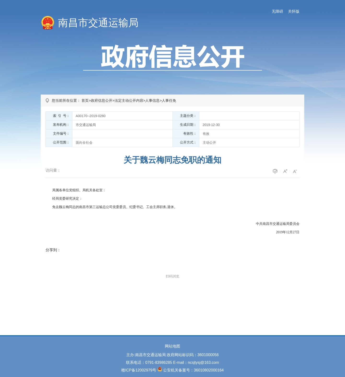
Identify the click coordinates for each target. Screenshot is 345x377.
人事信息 (152, 100)
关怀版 (293, 11)
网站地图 (172, 346)
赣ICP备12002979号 (138, 370)
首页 (85, 100)
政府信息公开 (101, 100)
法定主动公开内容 (129, 100)
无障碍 (277, 11)
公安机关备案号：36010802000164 (193, 370)
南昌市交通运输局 (98, 22)
